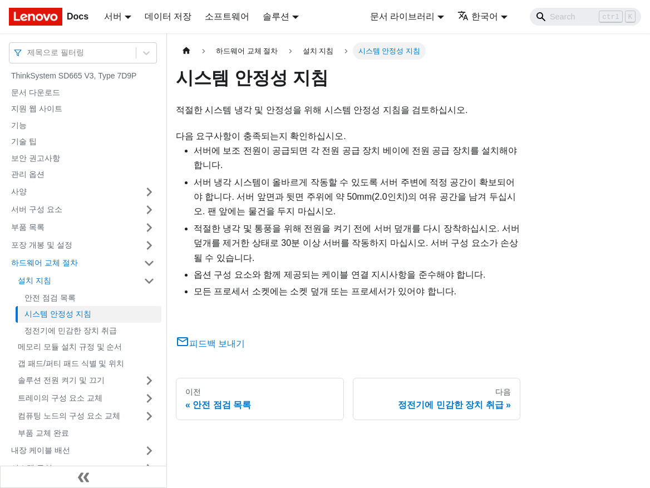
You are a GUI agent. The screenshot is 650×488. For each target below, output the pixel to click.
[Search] (585, 17)
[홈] (186, 51)
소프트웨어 (227, 16)
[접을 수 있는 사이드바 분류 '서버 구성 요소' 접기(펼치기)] (149, 210)
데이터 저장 (168, 16)
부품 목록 (28, 227)
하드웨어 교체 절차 (44, 262)
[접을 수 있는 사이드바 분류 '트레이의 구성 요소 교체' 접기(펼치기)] (149, 398)
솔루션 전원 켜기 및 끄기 (61, 380)
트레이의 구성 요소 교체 (60, 397)
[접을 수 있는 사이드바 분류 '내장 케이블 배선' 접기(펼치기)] (149, 451)
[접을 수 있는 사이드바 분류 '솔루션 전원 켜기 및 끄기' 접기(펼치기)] (149, 381)
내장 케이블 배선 (40, 450)
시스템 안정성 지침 (57, 313)
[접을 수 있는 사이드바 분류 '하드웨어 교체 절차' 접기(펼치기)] (149, 263)
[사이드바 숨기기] (83, 477)
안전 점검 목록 (50, 297)
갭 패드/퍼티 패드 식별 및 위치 (71, 363)
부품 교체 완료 (43, 432)
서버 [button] (113, 16)
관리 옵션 (28, 174)
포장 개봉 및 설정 (41, 244)
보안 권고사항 (35, 158)
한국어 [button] (477, 16)
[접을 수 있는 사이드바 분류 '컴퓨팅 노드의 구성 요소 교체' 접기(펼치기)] (149, 416)
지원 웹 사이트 (36, 108)
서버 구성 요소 (36, 209)
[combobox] (28, 52)
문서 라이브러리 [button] (402, 16)
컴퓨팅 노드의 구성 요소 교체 (69, 415)
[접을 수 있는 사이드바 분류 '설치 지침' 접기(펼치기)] (149, 281)
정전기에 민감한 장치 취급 (70, 330)
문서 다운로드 (35, 92)
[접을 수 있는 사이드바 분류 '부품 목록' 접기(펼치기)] (149, 227)
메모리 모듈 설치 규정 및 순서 (70, 346)
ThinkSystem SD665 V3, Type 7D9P (73, 75)
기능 (19, 125)
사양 (19, 191)
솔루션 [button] (276, 16)
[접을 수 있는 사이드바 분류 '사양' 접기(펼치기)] (149, 192)
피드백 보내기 (210, 343)
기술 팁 (24, 141)
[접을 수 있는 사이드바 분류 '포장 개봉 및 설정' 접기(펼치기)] (149, 245)
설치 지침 (34, 280)
